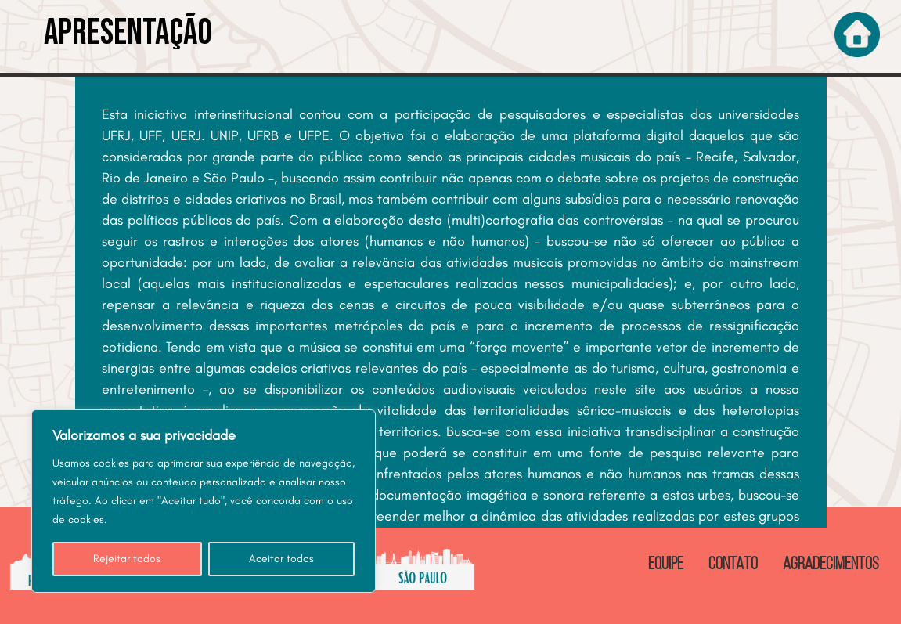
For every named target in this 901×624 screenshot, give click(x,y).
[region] (203, 501)
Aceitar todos (281, 558)
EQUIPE (665, 565)
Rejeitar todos (126, 558)
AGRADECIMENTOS (831, 565)
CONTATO (733, 565)
